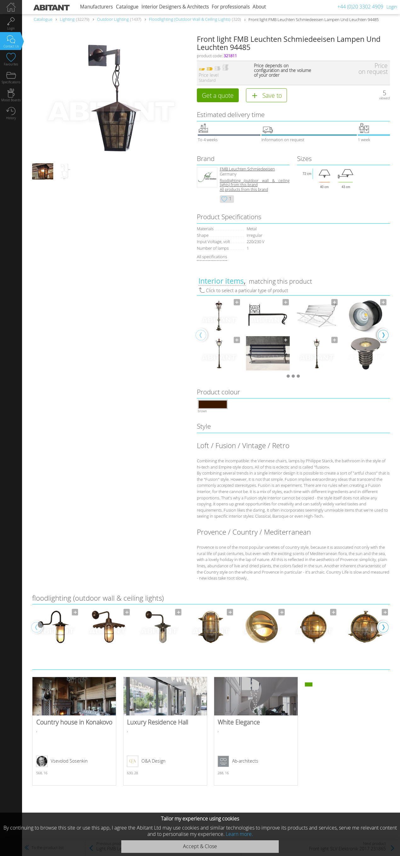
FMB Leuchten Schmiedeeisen (247, 169)
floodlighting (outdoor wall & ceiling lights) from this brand (254, 182)
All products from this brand (244, 189)
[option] (219, 334)
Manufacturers (96, 6)
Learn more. (239, 834)
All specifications (212, 256)
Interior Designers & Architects (175, 6)
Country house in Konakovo (74, 731)
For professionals (231, 6)
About (259, 6)
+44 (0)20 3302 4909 (360, 6)
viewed (384, 98)
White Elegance (256, 731)
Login (391, 7)
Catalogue (127, 6)
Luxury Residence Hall (165, 731)
